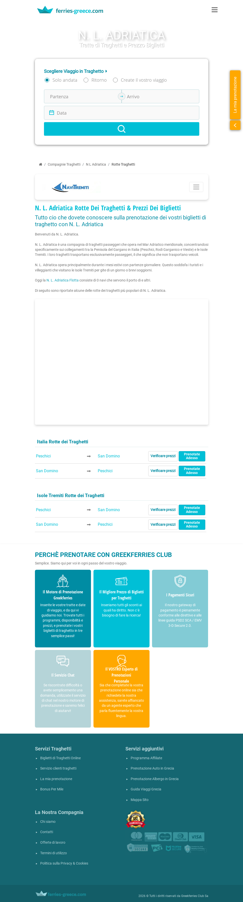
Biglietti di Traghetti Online (60, 758)
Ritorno (99, 80)
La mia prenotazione (56, 779)
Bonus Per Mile (51, 789)
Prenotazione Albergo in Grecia (155, 779)
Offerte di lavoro (52, 842)
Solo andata (65, 80)
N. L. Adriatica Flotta (62, 280)
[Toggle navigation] (215, 10)
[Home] (40, 164)
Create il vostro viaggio (144, 80)
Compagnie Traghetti (64, 164)
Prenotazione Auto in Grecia (152, 768)
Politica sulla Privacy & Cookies (64, 863)
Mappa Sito (140, 800)
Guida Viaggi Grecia (146, 789)
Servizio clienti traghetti (58, 768)
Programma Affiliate (146, 758)
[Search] (121, 129)
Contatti (46, 832)
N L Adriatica (96, 164)
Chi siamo (48, 822)
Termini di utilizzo (53, 853)
